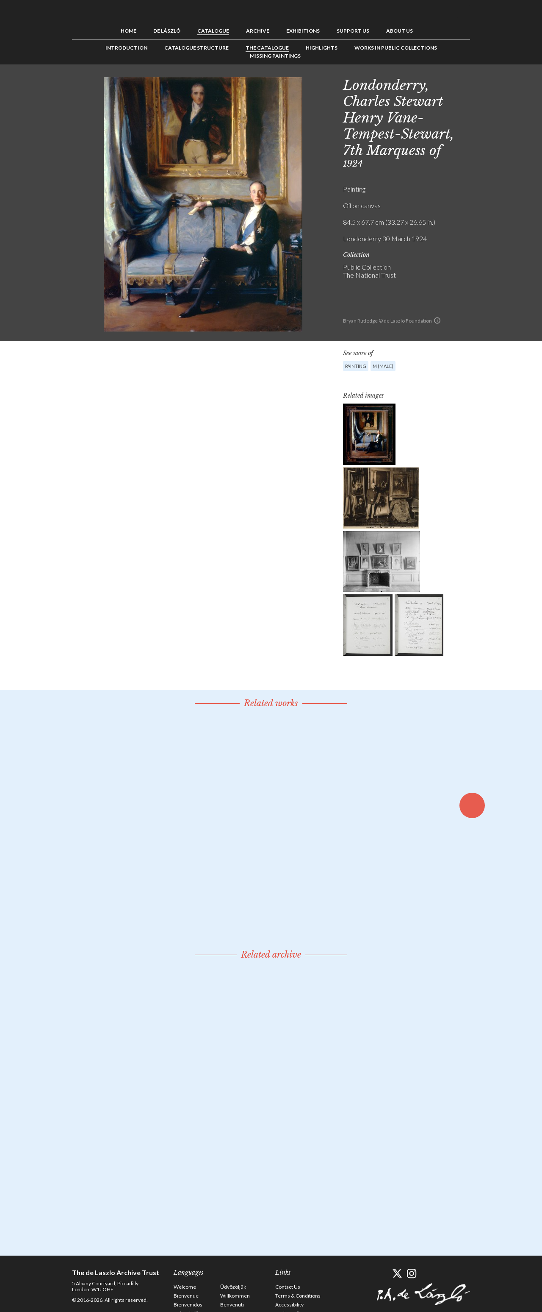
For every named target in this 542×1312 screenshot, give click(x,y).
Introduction (126, 48)
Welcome (185, 1287)
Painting (355, 366)
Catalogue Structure (196, 48)
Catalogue (213, 31)
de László (166, 31)
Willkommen (235, 1296)
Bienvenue (186, 1296)
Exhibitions (303, 31)
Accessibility (289, 1304)
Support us (353, 31)
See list (498, 83)
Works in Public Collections (395, 48)
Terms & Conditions (298, 1296)
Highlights (321, 48)
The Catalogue (267, 48)
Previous (484, 83)
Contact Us (287, 1287)
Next (511, 83)
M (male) (383, 366)
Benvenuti (232, 1304)
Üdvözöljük (233, 1287)
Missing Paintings (275, 56)
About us (399, 31)
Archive (257, 31)
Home (128, 31)
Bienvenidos (188, 1304)
